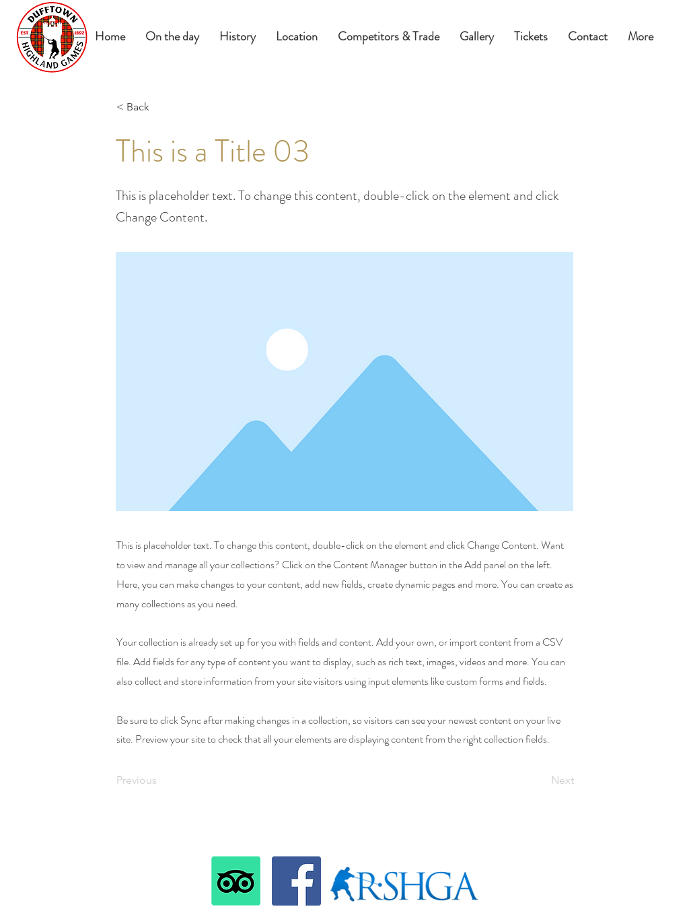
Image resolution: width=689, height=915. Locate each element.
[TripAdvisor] (235, 881)
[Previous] (160, 780)
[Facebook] (296, 881)
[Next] (540, 780)
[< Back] (160, 107)
